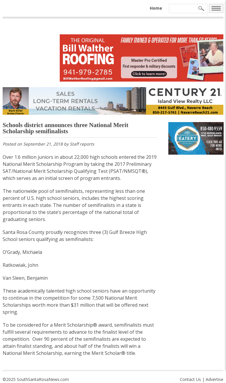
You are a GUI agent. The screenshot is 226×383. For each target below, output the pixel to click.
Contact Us (190, 379)
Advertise (214, 379)
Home (156, 8)
